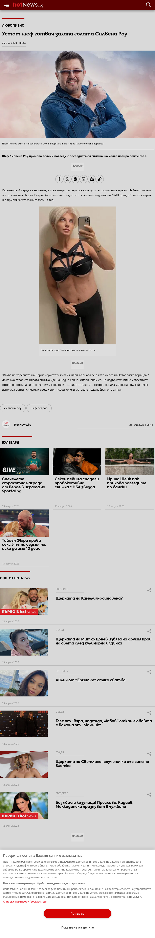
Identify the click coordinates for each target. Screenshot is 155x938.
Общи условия (42, 916)
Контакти (7, 916)
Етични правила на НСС (16, 920)
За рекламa (23, 916)
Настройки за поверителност (19, 924)
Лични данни (42, 920)
